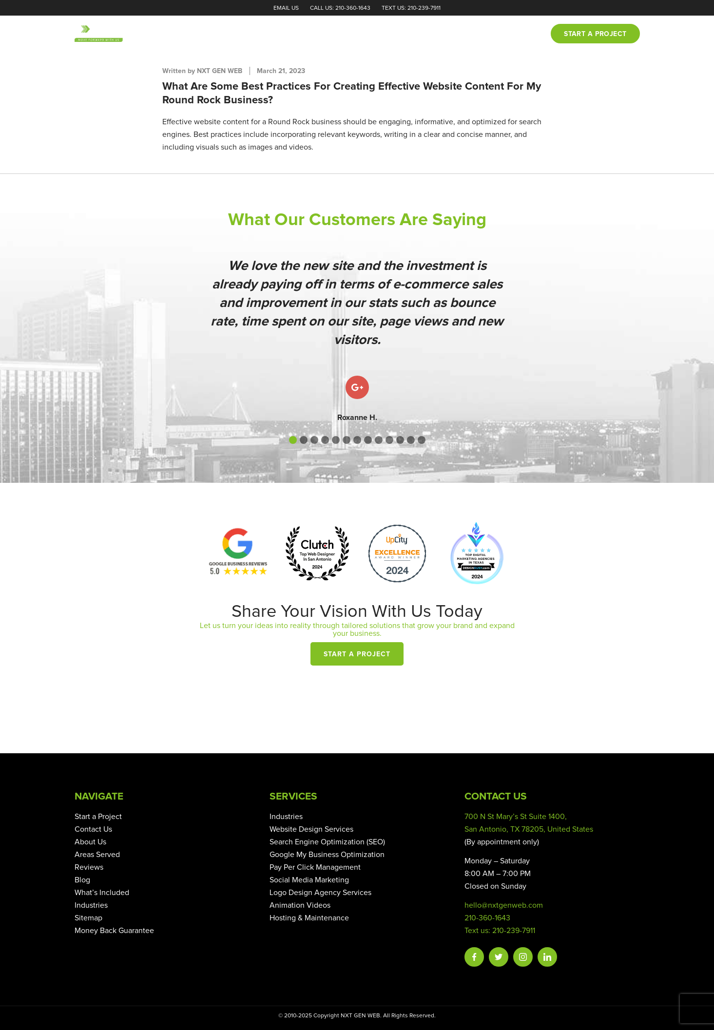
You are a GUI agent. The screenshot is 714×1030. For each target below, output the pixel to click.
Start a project (595, 34)
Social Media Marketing (309, 880)
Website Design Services (311, 829)
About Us (90, 842)
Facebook (474, 957)
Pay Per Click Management (315, 867)
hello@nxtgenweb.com (503, 905)
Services (340, 34)
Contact (520, 34)
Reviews (440, 34)
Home (261, 34)
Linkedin (547, 957)
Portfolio (391, 34)
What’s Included (102, 892)
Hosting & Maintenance (309, 918)
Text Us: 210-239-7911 (411, 8)
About (297, 34)
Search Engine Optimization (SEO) (327, 842)
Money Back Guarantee (114, 931)
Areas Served (97, 854)
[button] (293, 440)
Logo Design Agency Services (320, 892)
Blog (479, 34)
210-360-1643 (487, 918)
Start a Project (357, 654)
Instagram (523, 957)
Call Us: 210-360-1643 (340, 8)
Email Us (286, 8)
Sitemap (88, 918)
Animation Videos (300, 905)
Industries (91, 905)
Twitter (498, 957)
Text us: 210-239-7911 (499, 931)
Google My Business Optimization (327, 854)
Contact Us (93, 829)
